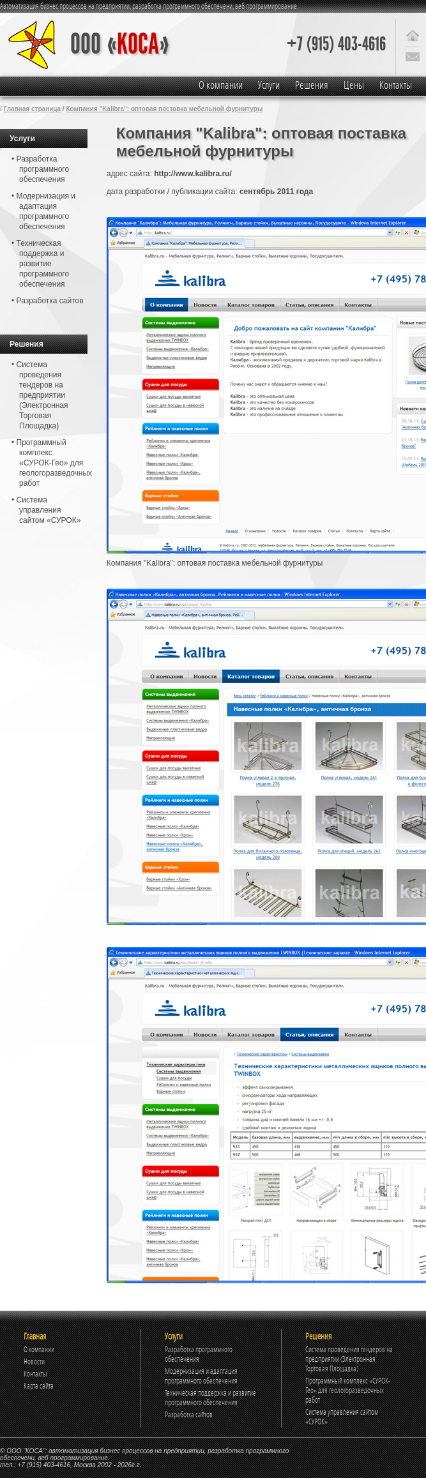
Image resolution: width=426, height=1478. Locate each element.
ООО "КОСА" (25, 1450)
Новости (34, 1361)
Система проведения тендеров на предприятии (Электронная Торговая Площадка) (349, 1359)
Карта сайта (39, 1386)
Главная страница (32, 108)
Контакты (395, 85)
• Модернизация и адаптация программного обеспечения (43, 211)
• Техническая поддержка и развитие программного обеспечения (40, 264)
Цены (354, 85)
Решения (311, 85)
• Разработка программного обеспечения (40, 169)
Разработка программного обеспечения (198, 1354)
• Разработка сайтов (47, 300)
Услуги (269, 85)
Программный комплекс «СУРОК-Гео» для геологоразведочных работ (347, 1390)
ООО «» (119, 44)
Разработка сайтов (189, 1414)
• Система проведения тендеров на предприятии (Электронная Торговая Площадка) (39, 395)
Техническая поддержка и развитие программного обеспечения (210, 1397)
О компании (221, 85)
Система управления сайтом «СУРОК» (341, 1416)
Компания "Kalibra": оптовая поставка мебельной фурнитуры (164, 108)
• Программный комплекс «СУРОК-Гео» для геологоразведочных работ (49, 463)
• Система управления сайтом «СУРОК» (45, 510)
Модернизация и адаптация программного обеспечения (201, 1375)
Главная (35, 1336)
